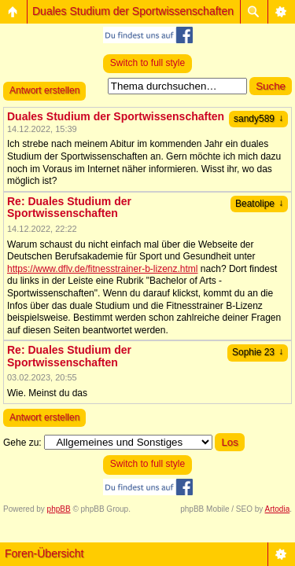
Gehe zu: (22, 442)
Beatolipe (259, 203)
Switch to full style (147, 62)
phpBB (59, 509)
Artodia (277, 509)
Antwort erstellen (44, 90)
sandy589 (258, 118)
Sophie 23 (257, 352)
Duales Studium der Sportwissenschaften (133, 11)
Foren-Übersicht (44, 553)
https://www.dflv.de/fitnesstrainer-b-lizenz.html (102, 268)
